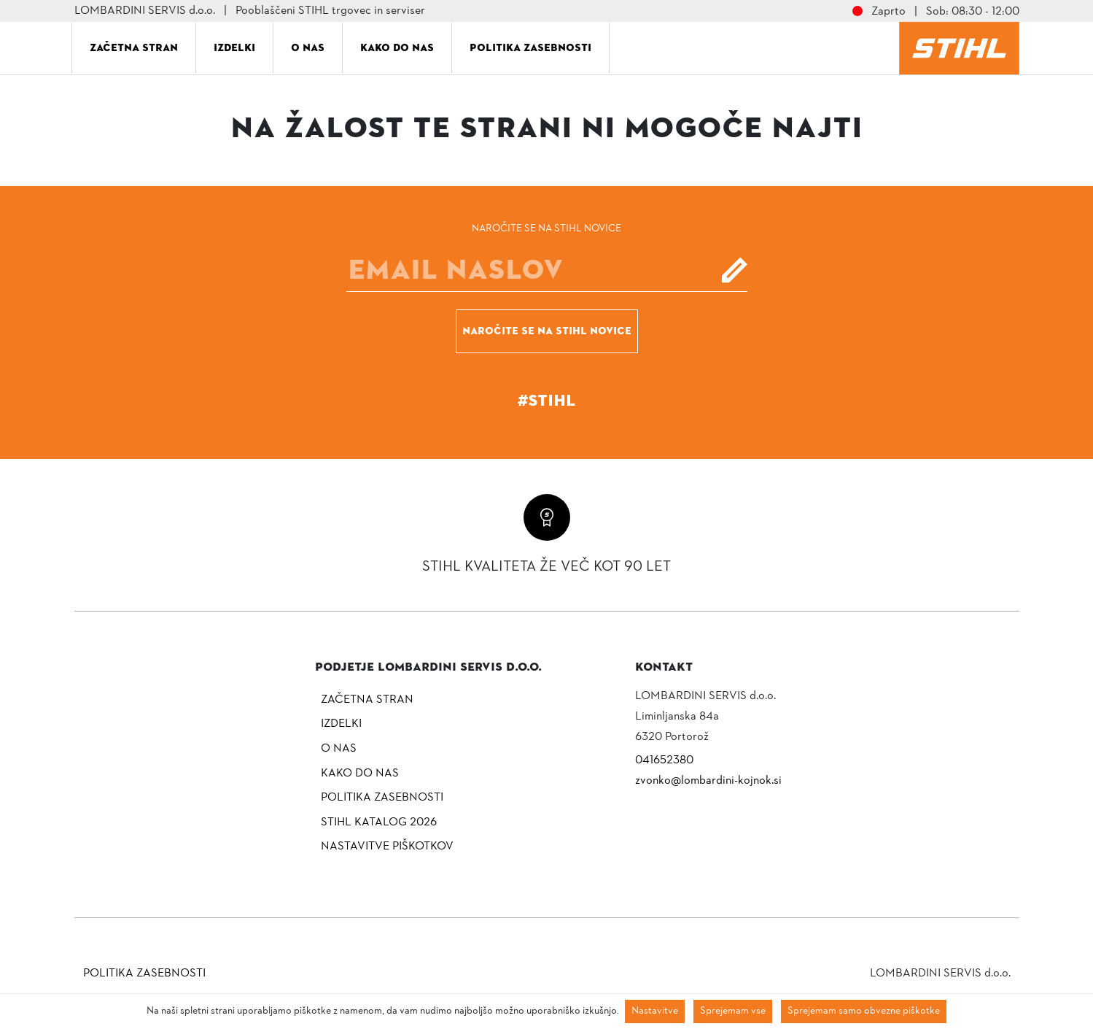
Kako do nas (397, 47)
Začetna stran (134, 47)
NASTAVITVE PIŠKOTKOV (387, 847)
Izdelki (234, 47)
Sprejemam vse (733, 1011)
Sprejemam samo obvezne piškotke (863, 1011)
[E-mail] (546, 270)
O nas (307, 47)
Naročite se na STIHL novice (546, 330)
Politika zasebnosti (530, 47)
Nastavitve (654, 1011)
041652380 (664, 760)
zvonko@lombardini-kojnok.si (708, 781)
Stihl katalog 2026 (379, 822)
